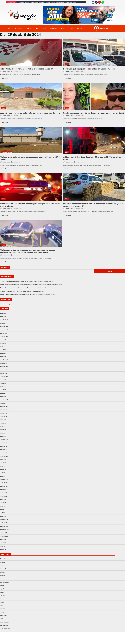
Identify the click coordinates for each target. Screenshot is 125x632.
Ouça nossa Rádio (104, 28)
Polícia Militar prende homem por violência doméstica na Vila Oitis (31, 52)
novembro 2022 (4, 449)
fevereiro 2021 (4, 519)
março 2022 (3, 476)
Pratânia (2, 608)
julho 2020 (3, 543)
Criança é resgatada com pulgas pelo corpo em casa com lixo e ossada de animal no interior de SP (27, 281)
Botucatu (4, 152)
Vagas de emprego (5, 628)
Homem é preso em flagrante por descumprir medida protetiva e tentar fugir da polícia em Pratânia (27, 294)
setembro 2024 (4, 376)
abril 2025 (3, 353)
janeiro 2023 (3, 443)
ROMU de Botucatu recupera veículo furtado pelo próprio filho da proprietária (22, 291)
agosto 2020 (3, 539)
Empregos (53, 28)
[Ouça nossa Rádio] (96, 28)
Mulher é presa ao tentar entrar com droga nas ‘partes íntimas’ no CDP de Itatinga (31, 140)
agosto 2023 (3, 419)
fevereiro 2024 (4, 399)
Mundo (2, 592)
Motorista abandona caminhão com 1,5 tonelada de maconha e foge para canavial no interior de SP (94, 187)
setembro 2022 (4, 456)
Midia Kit (79, 28)
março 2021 (3, 516)
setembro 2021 (4, 496)
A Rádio (70, 28)
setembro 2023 (4, 416)
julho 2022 (3, 463)
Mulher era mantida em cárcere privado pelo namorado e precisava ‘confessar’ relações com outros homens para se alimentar (31, 233)
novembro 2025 (4, 330)
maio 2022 (3, 469)
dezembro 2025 (4, 326)
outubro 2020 (3, 533)
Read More (4, 78)
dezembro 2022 (4, 446)
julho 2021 (3, 503)
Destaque (2, 572)
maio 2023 (3, 429)
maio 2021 (3, 509)
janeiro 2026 (3, 323)
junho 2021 (3, 506)
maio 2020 (3, 549)
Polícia (36, 28)
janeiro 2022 (3, 483)
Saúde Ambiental (4, 622)
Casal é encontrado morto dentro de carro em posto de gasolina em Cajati (94, 96)
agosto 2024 (3, 380)
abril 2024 (3, 393)
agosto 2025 (3, 340)
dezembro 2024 (4, 366)
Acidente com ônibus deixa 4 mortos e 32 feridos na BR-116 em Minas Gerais (94, 140)
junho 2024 (3, 386)
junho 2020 (3, 546)
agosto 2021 (3, 499)
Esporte (2, 585)
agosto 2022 (3, 459)
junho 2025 (3, 346)
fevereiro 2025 (4, 360)
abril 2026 (3, 313)
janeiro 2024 (3, 403)
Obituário (2, 595)
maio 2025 (3, 350)
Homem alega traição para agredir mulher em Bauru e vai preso (94, 52)
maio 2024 (3, 389)
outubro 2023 (3, 413)
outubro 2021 (3, 493)
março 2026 (3, 316)
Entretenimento (4, 582)
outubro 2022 (3, 453)
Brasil (66, 152)
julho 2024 (3, 383)
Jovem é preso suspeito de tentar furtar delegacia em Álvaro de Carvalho (31, 96)
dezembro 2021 (4, 486)
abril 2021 (3, 513)
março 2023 (3, 436)
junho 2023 (3, 426)
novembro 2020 (4, 529)
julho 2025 (3, 343)
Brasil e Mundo (4, 569)
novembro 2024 (4, 370)
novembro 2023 (4, 409)
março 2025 (3, 356)
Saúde (62, 28)
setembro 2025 (4, 336)
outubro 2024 (3, 373)
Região (28, 28)
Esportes (2, 588)
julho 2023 (3, 423)
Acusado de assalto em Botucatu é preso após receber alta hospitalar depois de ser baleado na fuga (27, 288)
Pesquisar (4, 267)
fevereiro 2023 (4, 439)
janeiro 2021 (3, 523)
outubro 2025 (3, 333)
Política (44, 28)
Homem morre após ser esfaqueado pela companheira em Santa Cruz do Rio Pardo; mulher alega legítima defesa (47, 2)
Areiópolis (3, 559)
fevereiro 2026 (4, 320)
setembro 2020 (4, 536)
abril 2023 (3, 433)
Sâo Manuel (18, 28)
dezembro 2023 (4, 406)
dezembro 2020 (4, 526)
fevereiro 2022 (4, 479)
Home (9, 28)
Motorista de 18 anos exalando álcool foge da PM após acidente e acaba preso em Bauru (31, 187)
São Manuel (3, 615)
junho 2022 (3, 466)
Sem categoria (4, 625)
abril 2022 (3, 473)
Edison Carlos (5, 72)
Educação (2, 575)
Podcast (2, 598)
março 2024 (3, 396)
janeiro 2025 (3, 363)
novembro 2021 (4, 489)
